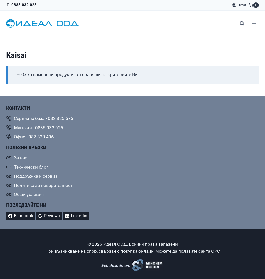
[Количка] (254, 5)
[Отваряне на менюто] (254, 23)
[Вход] (239, 5)
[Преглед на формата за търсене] (242, 23)
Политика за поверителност (43, 185)
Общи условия (29, 194)
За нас (20, 157)
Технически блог (31, 167)
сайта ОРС (209, 251)
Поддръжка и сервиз (35, 176)
